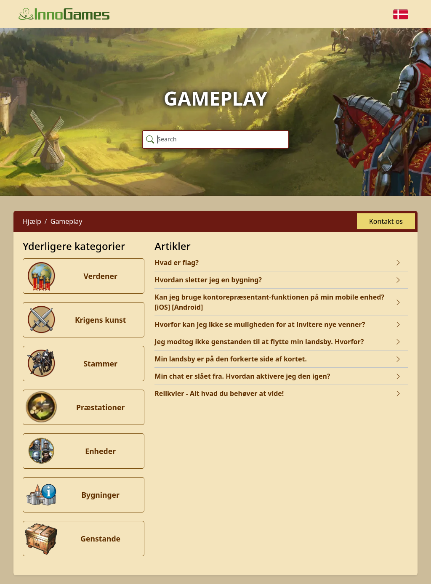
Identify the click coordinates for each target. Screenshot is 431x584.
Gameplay (66, 221)
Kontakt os (386, 221)
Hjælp (32, 221)
